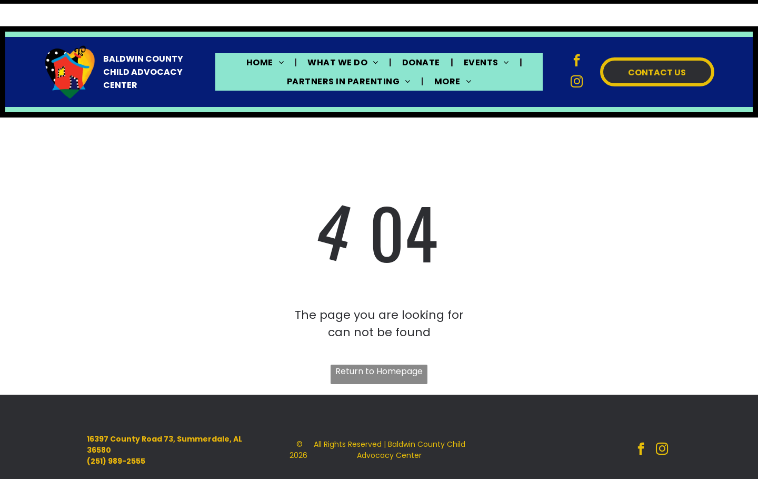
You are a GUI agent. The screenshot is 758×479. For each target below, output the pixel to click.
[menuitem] (266, 36)
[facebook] (576, 35)
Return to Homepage (379, 345)
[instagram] (576, 56)
